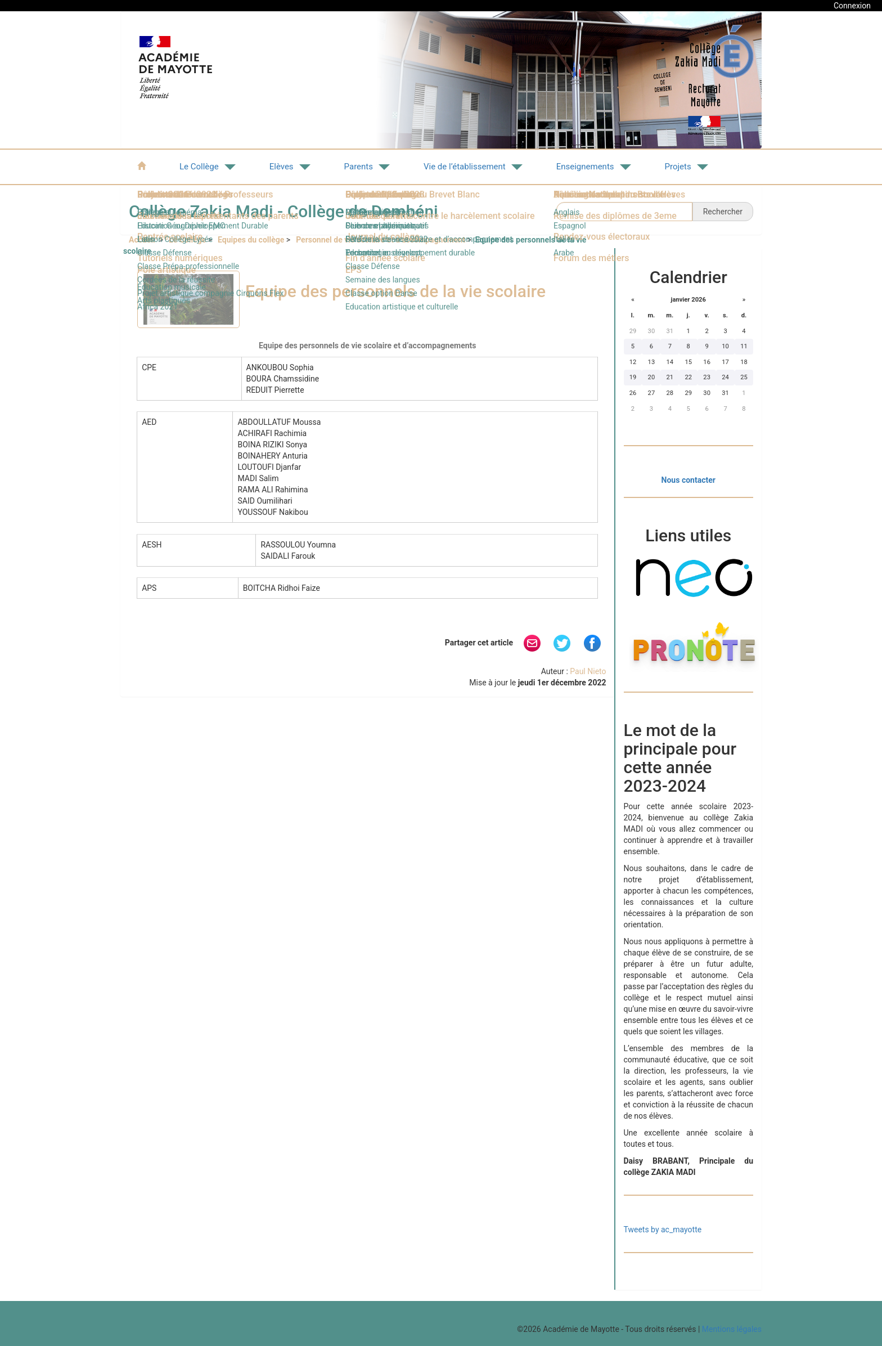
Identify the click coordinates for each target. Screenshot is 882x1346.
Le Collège (187, 239)
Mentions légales (732, 1329)
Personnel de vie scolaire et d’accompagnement (380, 239)
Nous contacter (689, 479)
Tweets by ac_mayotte (663, 1229)
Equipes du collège (251, 239)
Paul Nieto (588, 671)
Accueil (143, 239)
